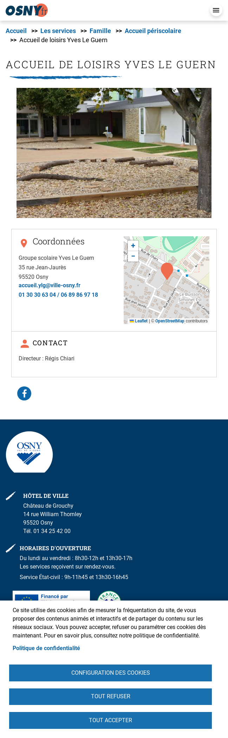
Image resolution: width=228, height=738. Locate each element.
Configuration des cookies (110, 672)
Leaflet (139, 321)
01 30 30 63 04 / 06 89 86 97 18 (58, 294)
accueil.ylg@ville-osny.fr (49, 285)
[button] (113, 152)
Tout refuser (110, 696)
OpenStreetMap (169, 321)
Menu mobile (216, 10)
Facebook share (24, 393)
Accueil (16, 30)
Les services (58, 30)
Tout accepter (110, 720)
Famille (100, 30)
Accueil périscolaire (153, 30)
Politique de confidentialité (46, 647)
